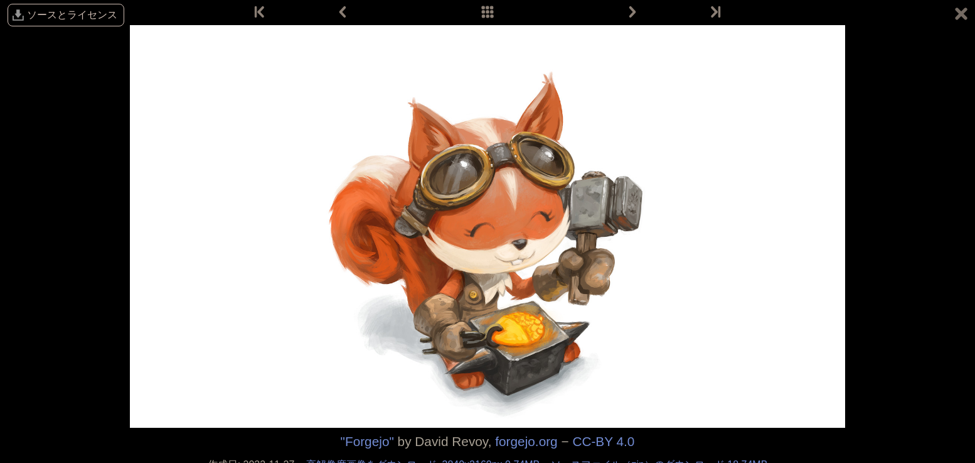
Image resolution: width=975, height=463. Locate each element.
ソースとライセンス (72, 14)
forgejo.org (526, 441)
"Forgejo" (367, 441)
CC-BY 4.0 (603, 441)
